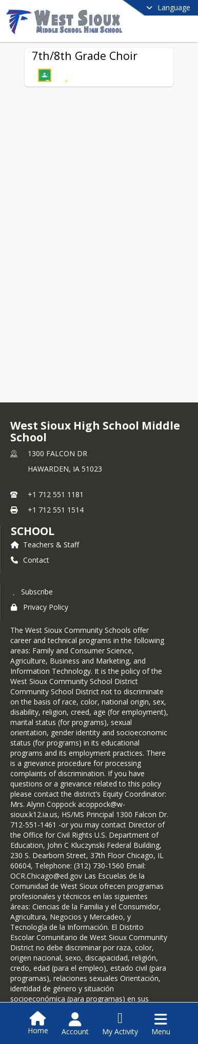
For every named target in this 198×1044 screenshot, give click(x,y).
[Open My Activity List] (120, 1024)
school (32, 531)
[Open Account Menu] (75, 1024)
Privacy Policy (39, 607)
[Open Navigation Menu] (160, 1024)
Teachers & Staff (45, 544)
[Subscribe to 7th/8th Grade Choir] (65, 75)
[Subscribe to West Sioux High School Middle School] (32, 591)
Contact (30, 560)
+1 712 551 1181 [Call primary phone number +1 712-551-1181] (56, 494)
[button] (44, 75)
